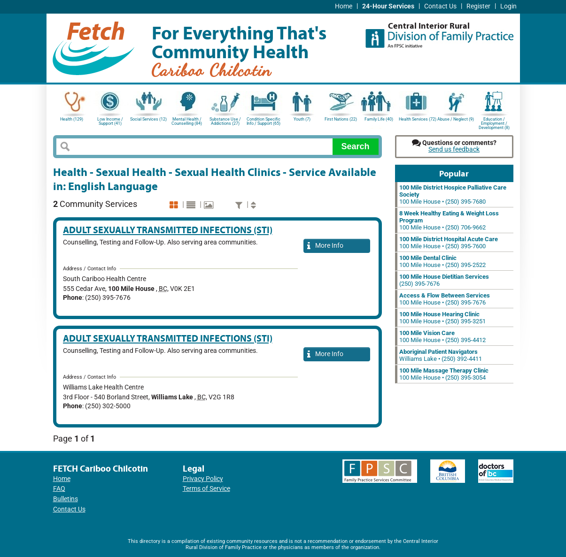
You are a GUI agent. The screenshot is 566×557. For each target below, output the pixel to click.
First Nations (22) (341, 119)
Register (478, 6)
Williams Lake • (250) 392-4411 (440, 355)
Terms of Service (206, 489)
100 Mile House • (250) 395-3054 (443, 374)
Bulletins (65, 499)
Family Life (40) (378, 119)
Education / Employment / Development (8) (494, 123)
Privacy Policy (203, 479)
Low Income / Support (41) (110, 121)
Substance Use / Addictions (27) (225, 121)
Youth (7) (302, 119)
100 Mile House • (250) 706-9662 (449, 220)
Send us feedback (454, 149)
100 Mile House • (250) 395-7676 (444, 299)
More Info (325, 246)
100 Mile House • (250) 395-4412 (442, 336)
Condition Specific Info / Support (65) (263, 121)
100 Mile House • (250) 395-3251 (442, 318)
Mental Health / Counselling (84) (186, 121)
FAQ (59, 489)
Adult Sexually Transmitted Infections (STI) (167, 230)
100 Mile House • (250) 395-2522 (442, 261)
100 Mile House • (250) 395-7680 (452, 194)
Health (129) (71, 119)
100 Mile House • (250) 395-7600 (448, 243)
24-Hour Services (388, 6)
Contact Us (440, 6)
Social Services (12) (148, 119)
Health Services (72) (417, 119)
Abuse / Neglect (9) (455, 119)
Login (508, 6)
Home (343, 6)
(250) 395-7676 (444, 280)
